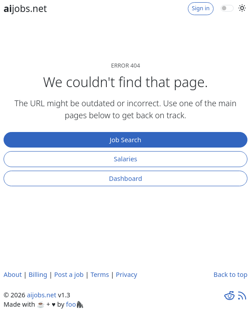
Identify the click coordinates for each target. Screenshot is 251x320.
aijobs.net (41, 295)
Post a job (69, 274)
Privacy (126, 274)
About (13, 274)
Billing (37, 274)
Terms (99, 274)
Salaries (125, 159)
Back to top (230, 274)
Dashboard (125, 178)
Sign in (201, 8)
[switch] (227, 8)
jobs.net (25, 8)
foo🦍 (75, 304)
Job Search (126, 140)
